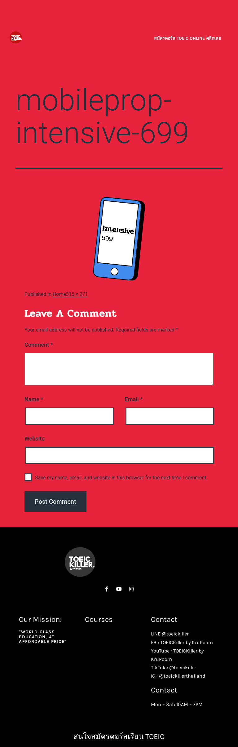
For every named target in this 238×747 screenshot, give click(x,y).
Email (134, 399)
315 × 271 (77, 294)
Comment (38, 344)
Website (34, 438)
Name (33, 399)
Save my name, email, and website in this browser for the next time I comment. (121, 478)
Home (59, 294)
